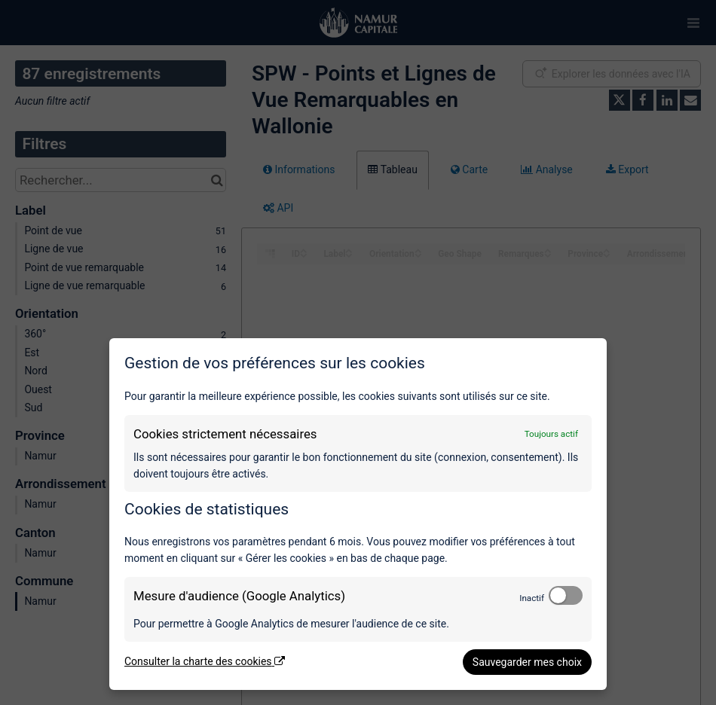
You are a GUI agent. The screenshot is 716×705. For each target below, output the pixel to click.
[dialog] (358, 514)
